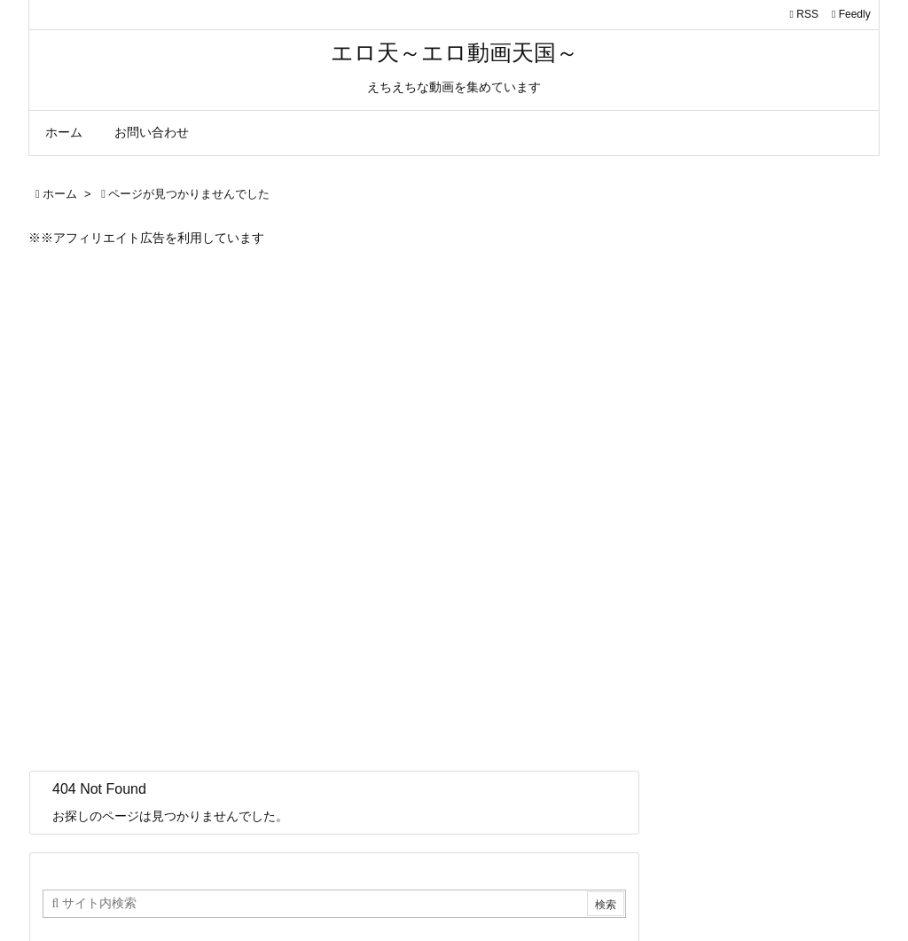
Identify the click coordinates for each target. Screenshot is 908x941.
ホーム (60, 193)
